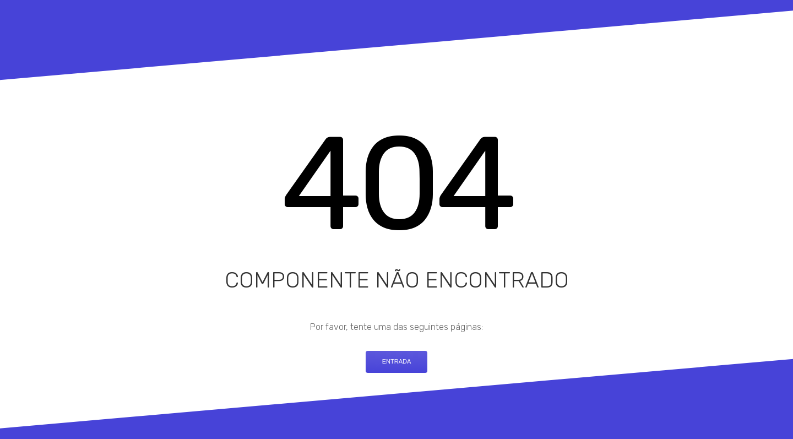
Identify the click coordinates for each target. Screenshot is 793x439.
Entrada (396, 361)
